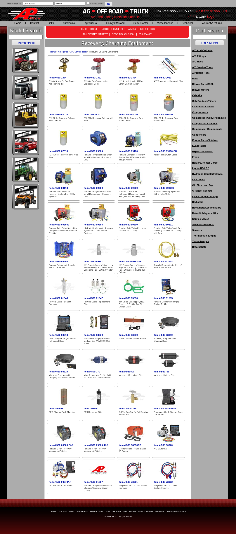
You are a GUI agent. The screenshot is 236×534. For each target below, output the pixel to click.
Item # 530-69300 (93, 188)
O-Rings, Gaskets (202, 190)
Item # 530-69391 (163, 224)
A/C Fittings (199, 56)
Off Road (110, 11)
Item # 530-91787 (93, 482)
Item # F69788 (161, 371)
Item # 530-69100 (128, 151)
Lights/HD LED (200, 168)
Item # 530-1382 (92, 77)
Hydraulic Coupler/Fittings (207, 174)
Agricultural (90, 23)
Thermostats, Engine (204, 235)
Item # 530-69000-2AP (61, 445)
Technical (187, 23)
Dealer (205, 16)
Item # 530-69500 (58, 261)
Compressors (200, 112)
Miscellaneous (165, 23)
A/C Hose (197, 61)
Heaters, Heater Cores (205, 162)
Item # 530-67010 (58, 151)
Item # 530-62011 (93, 114)
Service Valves (200, 219)
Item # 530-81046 (58, 298)
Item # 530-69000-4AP (96, 445)
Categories (63, 52)
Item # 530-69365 (93, 224)
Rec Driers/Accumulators (206, 207)
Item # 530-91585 (163, 298)
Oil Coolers (198, 179)
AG (86, 11)
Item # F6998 (56, 408)
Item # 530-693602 (59, 224)
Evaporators (199, 145)
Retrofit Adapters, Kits (205, 213)
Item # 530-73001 (128, 482)
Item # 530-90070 (163, 445)
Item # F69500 (126, 371)
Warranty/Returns (212, 23)
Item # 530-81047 (93, 298)
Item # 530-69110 (58, 188)
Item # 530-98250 (128, 335)
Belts (195, 78)
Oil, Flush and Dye (202, 185)
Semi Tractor (140, 23)
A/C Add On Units (202, 50)
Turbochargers (200, 241)
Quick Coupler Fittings (205, 196)
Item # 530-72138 (163, 261)
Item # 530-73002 (163, 482)
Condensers (199, 134)
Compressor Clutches (204, 123)
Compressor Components (207, 129)
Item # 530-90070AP (60, 482)
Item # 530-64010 (128, 114)
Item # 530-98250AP (130, 445)
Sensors (197, 230)
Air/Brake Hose (201, 72)
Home (17, 23)
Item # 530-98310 (163, 335)
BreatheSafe (199, 247)
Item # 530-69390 (128, 224)
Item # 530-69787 (93, 261)
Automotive (69, 23)
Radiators (197, 202)
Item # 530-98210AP (165, 408)
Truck (139, 11)
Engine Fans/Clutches (205, 140)
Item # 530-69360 (128, 188)
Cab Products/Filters (204, 101)
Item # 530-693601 (164, 188)
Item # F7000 (91, 408)
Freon (195, 157)
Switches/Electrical (203, 224)
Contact (34, 23)
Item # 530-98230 (93, 335)
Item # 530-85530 (128, 298)
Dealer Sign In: (14, 4)
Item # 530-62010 (58, 114)
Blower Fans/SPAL (203, 84)
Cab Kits (197, 95)
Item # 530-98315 (58, 371)
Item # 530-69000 (93, 151)
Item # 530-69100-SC (165, 151)
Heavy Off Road (115, 23)
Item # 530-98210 (58, 335)
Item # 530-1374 (58, 77)
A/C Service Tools (78, 52)
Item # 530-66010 (163, 114)
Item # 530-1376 (127, 408)
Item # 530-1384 (127, 77)
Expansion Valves (202, 151)
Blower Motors (200, 89)
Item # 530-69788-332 (131, 261)
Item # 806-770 (92, 371)
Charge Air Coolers (203, 106)
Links (51, 23)
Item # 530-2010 (162, 77)
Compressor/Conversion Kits (209, 117)
